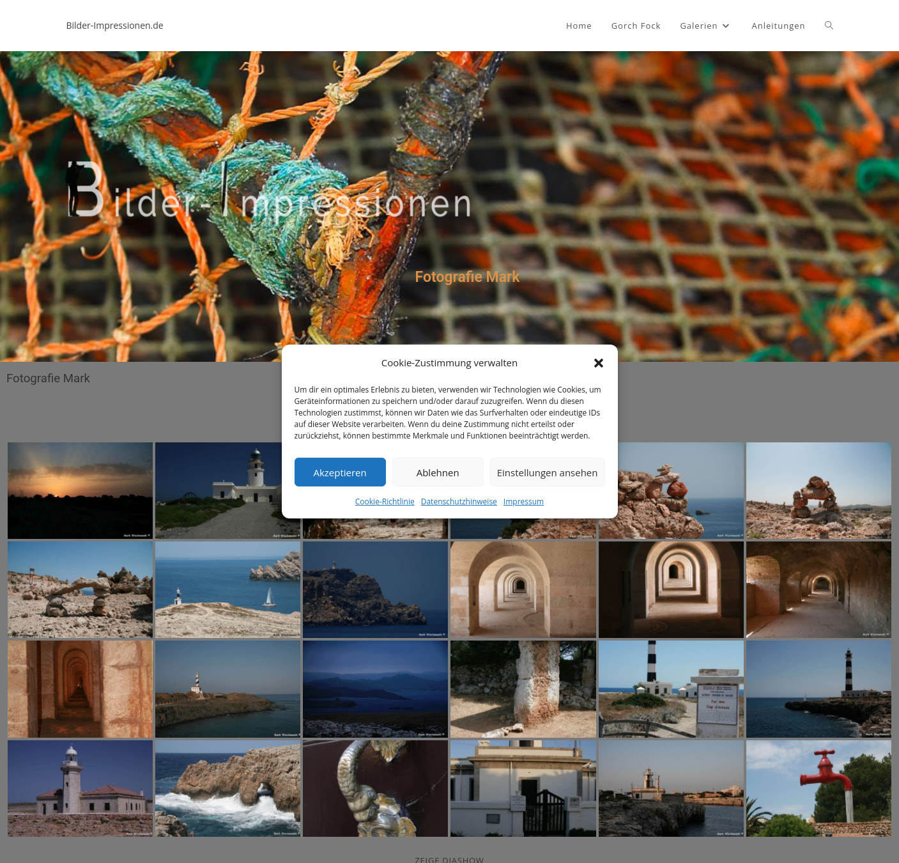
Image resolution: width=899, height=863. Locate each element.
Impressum (523, 501)
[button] (598, 362)
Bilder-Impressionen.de (115, 25)
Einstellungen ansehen (547, 471)
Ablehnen (438, 471)
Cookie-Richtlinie (385, 501)
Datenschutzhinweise (459, 501)
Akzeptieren (339, 471)
